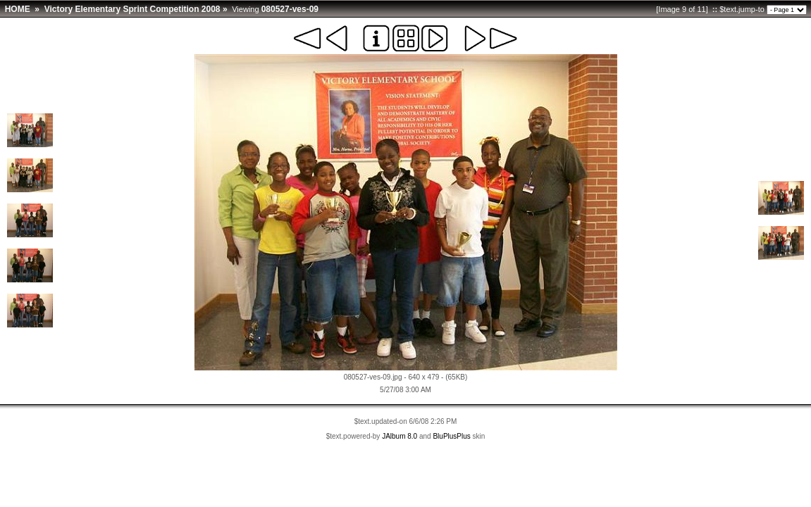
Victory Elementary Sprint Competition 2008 (132, 9)
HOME (17, 9)
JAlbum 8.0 (399, 436)
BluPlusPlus (451, 436)
